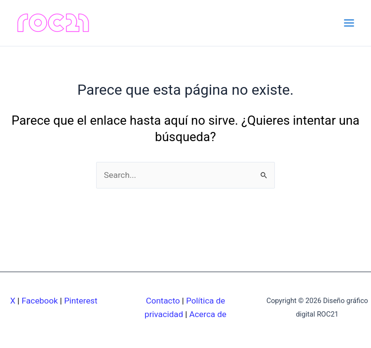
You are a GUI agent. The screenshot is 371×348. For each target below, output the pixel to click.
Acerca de (208, 314)
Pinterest (81, 300)
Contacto (163, 300)
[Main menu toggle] (349, 23)
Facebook (40, 300)
